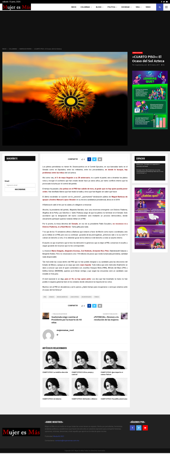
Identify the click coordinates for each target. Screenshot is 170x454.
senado (51, 297)
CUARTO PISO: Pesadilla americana (114, 399)
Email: (7, 181)
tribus (96, 297)
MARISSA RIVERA (137, 52)
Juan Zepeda (74, 297)
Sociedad (125, 7)
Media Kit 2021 (58, 436)
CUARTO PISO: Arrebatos (51, 399)
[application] (150, 171)
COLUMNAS (85, 7)
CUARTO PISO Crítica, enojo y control (82, 373)
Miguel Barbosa (62, 297)
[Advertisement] (85, 29)
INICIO (73, 7)
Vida (138, 7)
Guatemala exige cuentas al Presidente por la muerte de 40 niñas (66, 320)
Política (111, 7)
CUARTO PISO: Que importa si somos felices (112, 373)
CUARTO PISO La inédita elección (55, 372)
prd (45, 297)
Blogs (98, 7)
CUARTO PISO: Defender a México (84, 399)
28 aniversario (86, 297)
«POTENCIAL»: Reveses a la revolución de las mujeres (106, 318)
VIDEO (148, 7)
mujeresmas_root (141, 65)
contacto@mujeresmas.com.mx (67, 441)
